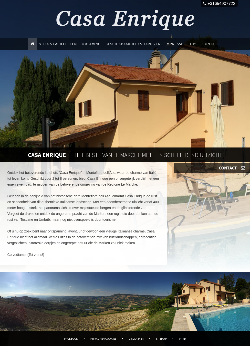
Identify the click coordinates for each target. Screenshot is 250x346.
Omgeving (91, 44)
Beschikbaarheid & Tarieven (133, 44)
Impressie (175, 44)
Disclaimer (136, 338)
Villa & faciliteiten (58, 44)
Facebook (71, 338)
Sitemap (161, 338)
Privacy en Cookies (103, 338)
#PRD (182, 338)
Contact (210, 44)
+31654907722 (219, 3)
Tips (193, 44)
